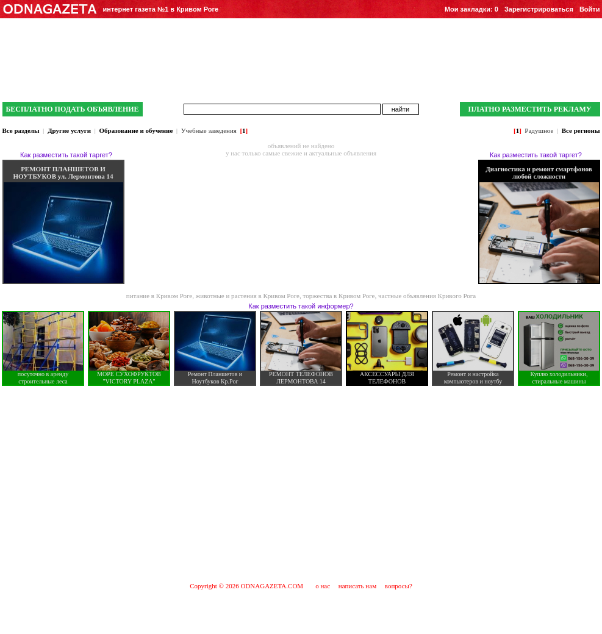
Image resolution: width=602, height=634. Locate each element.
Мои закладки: (471, 9)
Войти (589, 9)
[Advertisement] (301, 483)
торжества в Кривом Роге (338, 295)
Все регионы (581, 130)
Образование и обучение (136, 130)
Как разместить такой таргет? (66, 154)
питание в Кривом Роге (159, 295)
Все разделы (21, 130)
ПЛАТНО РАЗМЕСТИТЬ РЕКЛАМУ (529, 109)
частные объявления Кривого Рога (427, 295)
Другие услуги (69, 130)
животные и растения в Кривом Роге (247, 295)
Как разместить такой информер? (300, 306)
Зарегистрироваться (538, 9)
